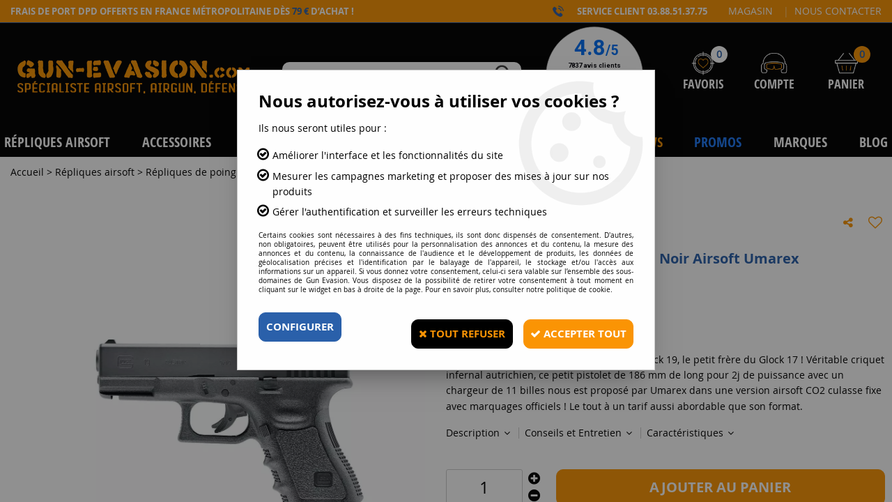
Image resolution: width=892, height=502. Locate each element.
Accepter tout (571, 327)
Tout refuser (444, 327)
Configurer (302, 327)
